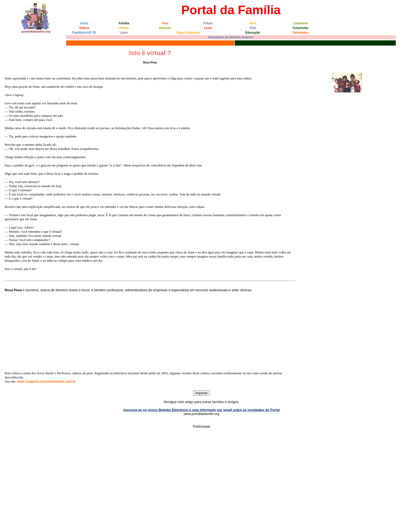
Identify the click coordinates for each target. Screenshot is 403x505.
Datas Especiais (188, 32)
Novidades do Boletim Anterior (231, 37)
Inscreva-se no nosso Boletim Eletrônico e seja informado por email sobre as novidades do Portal (201, 410)
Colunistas (300, 28)
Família (123, 23)
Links (208, 28)
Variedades (300, 32)
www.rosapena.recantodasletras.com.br (46, 381)
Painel (123, 28)
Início (84, 23)
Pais (165, 23)
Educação (252, 32)
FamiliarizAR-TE (84, 32)
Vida (252, 28)
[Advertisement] (150, 331)
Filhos (208, 23)
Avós (252, 23)
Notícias (165, 28)
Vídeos (84, 28)
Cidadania (300, 23)
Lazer (124, 32)
